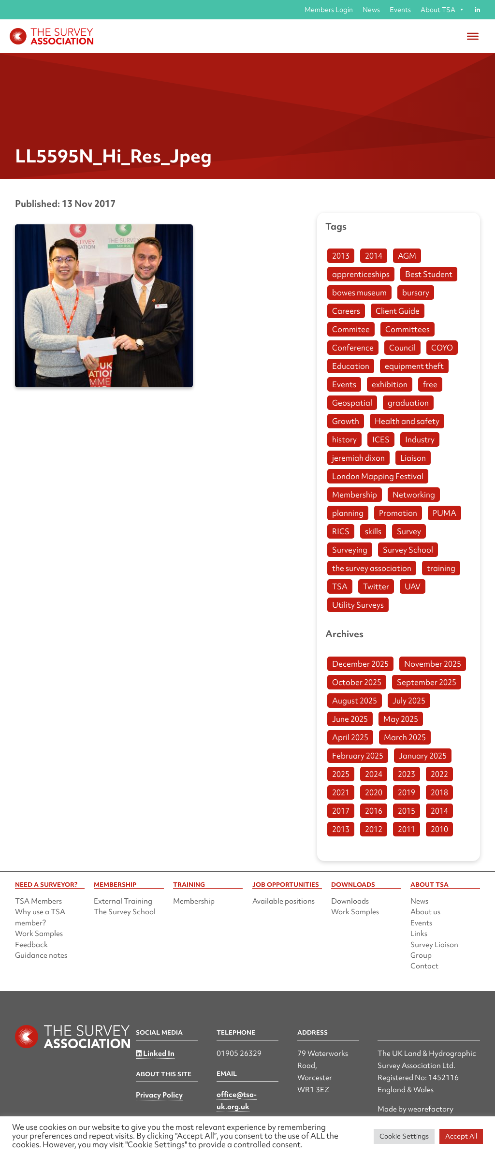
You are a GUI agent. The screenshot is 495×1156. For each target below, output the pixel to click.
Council (402, 347)
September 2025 (426, 682)
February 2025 (357, 755)
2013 (340, 255)
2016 (373, 810)
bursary (415, 292)
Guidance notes (41, 955)
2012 (373, 829)
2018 (439, 792)
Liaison (413, 458)
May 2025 (400, 719)
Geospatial (352, 402)
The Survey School (125, 912)
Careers (346, 311)
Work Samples (39, 933)
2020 (373, 792)
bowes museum (359, 292)
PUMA (444, 513)
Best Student (428, 274)
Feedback (31, 945)
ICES (381, 439)
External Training (123, 901)
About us (425, 912)
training (441, 568)
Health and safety (407, 421)
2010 (439, 829)
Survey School (408, 549)
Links (418, 933)
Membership (354, 494)
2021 (340, 792)
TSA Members (38, 901)
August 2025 (354, 700)
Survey (409, 531)
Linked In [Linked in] (155, 1053)
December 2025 (360, 663)
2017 (340, 810)
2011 (406, 829)
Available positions (283, 901)
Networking (414, 494)
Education (350, 366)
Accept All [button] (461, 1136)
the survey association (371, 568)
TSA (340, 586)
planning (348, 513)
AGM (407, 255)
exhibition (390, 384)
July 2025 (409, 700)
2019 (406, 792)
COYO (442, 347)
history (344, 439)
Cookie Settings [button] (404, 1136)
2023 (406, 774)
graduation (408, 402)
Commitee (351, 329)
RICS (340, 531)
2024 (373, 774)
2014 (373, 255)
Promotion (398, 513)
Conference (353, 347)
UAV (413, 586)
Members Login (329, 9)
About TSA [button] (443, 9)
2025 (340, 774)
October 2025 (356, 682)
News (371, 9)
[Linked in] (477, 9)
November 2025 (432, 663)
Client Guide (398, 311)
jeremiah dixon (358, 458)
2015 (406, 810)
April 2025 (350, 737)
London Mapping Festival (377, 476)
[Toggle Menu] (473, 36)
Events (400, 9)
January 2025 (423, 755)
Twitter (376, 586)
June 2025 (350, 719)
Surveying (349, 549)
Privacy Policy (159, 1095)
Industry (420, 439)
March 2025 (405, 737)
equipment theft (414, 366)
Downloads (350, 901)
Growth (345, 421)
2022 (439, 774)
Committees (407, 329)
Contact (424, 966)
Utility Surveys (358, 605)
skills (373, 531)
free (430, 384)
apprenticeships (361, 274)
